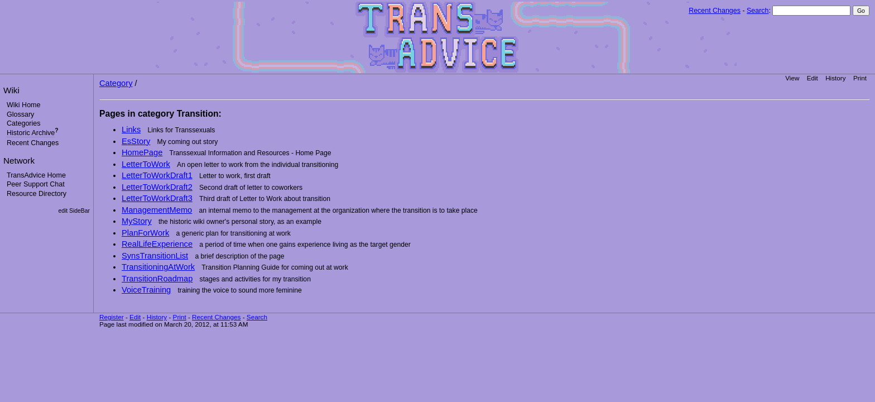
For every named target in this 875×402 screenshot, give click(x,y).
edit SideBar (74, 211)
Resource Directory (36, 194)
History (835, 78)
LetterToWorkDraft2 (157, 187)
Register (111, 316)
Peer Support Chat (36, 184)
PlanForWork (145, 232)
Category (115, 83)
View (792, 78)
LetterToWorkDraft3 (157, 198)
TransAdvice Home (36, 175)
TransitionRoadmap (157, 278)
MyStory (137, 221)
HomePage (142, 152)
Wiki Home (24, 105)
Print (860, 78)
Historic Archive (31, 133)
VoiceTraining (146, 289)
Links (131, 129)
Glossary (20, 114)
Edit (812, 78)
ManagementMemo (157, 209)
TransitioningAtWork (158, 266)
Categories (24, 123)
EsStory (136, 141)
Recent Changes (715, 11)
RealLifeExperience (157, 244)
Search (757, 11)
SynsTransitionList (155, 255)
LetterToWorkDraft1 (157, 175)
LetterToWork (146, 164)
